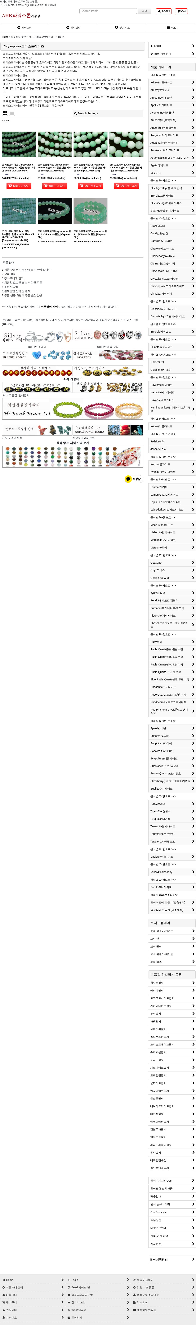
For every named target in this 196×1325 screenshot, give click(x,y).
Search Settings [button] (86, 113)
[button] (171, 28)
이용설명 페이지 (50, 306)
